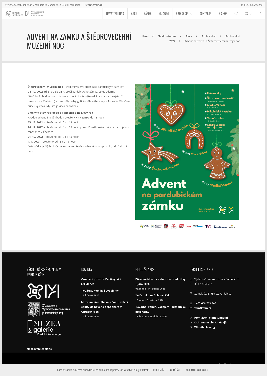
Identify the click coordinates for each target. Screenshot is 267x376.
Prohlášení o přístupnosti (211, 317)
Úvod (145, 36)
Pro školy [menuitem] (182, 13)
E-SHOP (223, 13)
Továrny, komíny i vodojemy (100, 290)
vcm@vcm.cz (95, 4)
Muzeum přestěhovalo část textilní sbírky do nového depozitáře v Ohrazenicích (104, 306)
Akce (134, 13)
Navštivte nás (115, 13)
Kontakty (206, 13)
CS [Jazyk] (246, 13)
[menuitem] (236, 13)
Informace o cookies (196, 370)
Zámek (147, 13)
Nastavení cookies (39, 349)
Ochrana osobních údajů (210, 322)
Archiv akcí (209, 36)
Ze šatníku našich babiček (152, 295)
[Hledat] (260, 13)
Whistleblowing (204, 327)
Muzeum (164, 13)
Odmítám (174, 370)
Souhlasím (158, 370)
